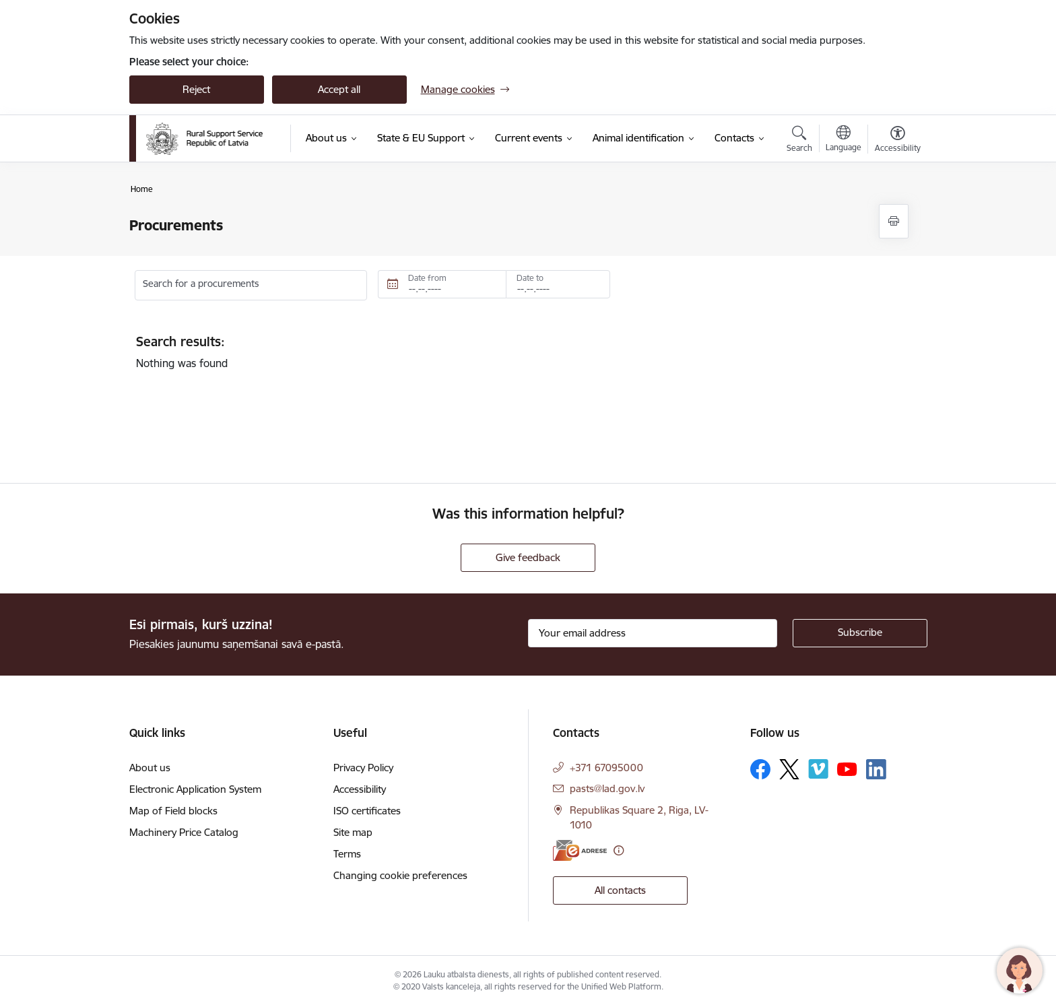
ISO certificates (367, 810)
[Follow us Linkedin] (876, 769)
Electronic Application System (195, 789)
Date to (530, 278)
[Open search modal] (799, 141)
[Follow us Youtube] (847, 768)
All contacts (620, 890)
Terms (347, 853)
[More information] (619, 850)
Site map (352, 832)
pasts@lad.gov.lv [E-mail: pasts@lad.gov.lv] (607, 788)
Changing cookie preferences (400, 875)
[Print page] (894, 221)
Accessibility (359, 789)
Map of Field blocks (173, 810)
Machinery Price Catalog (183, 832)
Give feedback (528, 557)
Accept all (339, 89)
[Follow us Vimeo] (818, 769)
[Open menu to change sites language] (843, 140)
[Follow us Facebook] (760, 769)
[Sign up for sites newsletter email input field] (652, 633)
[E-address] (580, 850)
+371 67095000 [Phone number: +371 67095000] (606, 767)
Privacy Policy (363, 767)
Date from (427, 278)
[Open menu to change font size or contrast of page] (897, 141)
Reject (196, 89)
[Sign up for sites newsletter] (860, 633)
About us (149, 767)
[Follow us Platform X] (789, 769)
